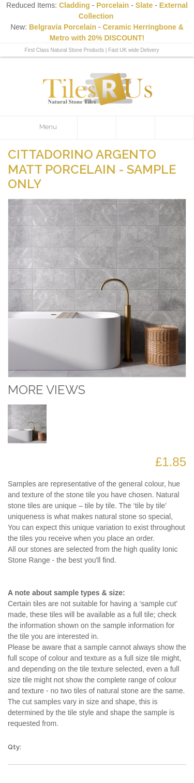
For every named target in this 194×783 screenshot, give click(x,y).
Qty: (14, 747)
